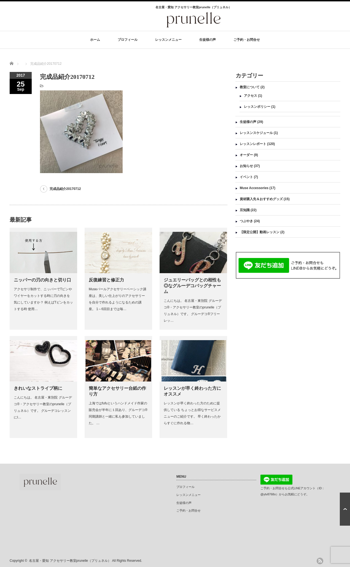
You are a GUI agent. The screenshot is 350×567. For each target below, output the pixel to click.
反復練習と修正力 (106, 280)
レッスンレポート (253, 144)
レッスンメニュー (168, 40)
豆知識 (245, 210)
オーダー (246, 155)
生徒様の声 (207, 40)
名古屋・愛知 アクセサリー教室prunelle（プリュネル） (70, 561)
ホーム (95, 40)
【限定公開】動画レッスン (259, 232)
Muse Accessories (254, 188)
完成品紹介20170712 (65, 189)
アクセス (250, 96)
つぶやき (246, 221)
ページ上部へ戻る (345, 509)
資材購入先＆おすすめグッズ (261, 199)
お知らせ (246, 166)
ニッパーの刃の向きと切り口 (42, 280)
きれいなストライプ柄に (38, 388)
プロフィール (128, 40)
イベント (246, 177)
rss (320, 561)
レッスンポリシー (257, 107)
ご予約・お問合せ (246, 40)
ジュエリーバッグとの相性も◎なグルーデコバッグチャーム (192, 286)
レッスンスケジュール (256, 133)
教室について (250, 87)
